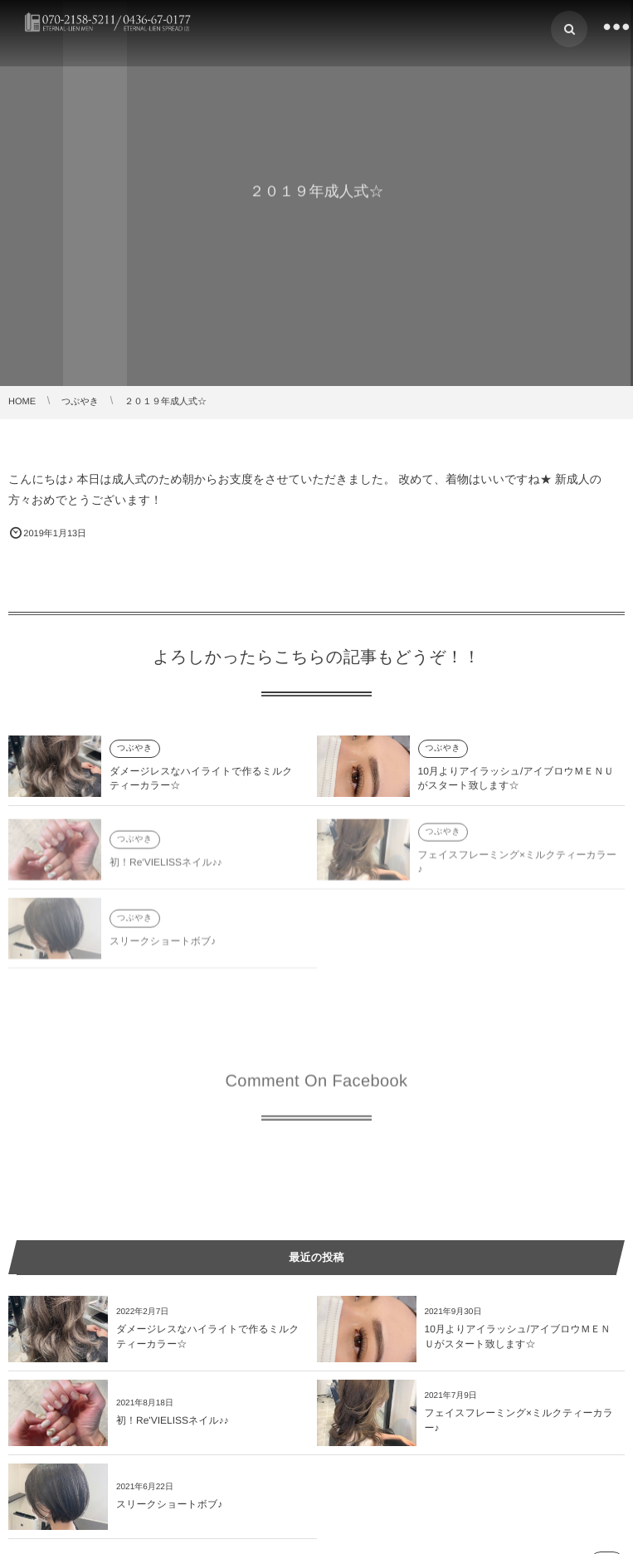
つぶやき (135, 748)
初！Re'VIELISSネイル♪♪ (166, 865)
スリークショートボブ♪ (163, 944)
